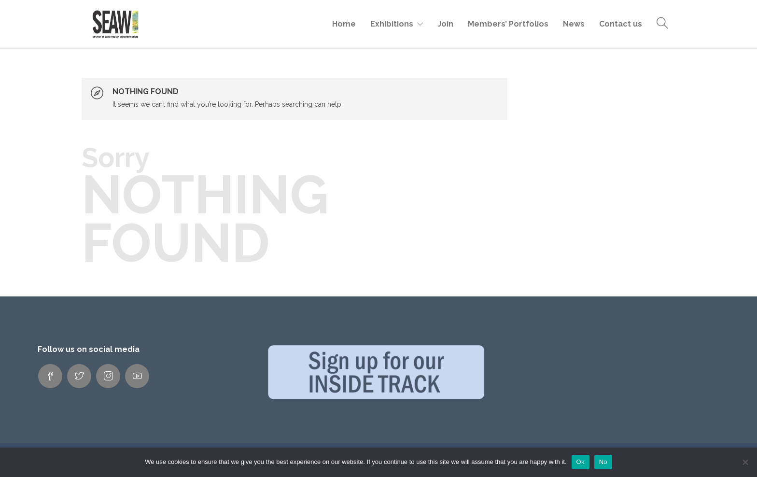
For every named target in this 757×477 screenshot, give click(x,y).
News (574, 23)
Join (445, 23)
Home (344, 23)
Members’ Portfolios (508, 23)
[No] (745, 462)
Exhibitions (391, 23)
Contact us (620, 23)
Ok (580, 461)
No (603, 461)
